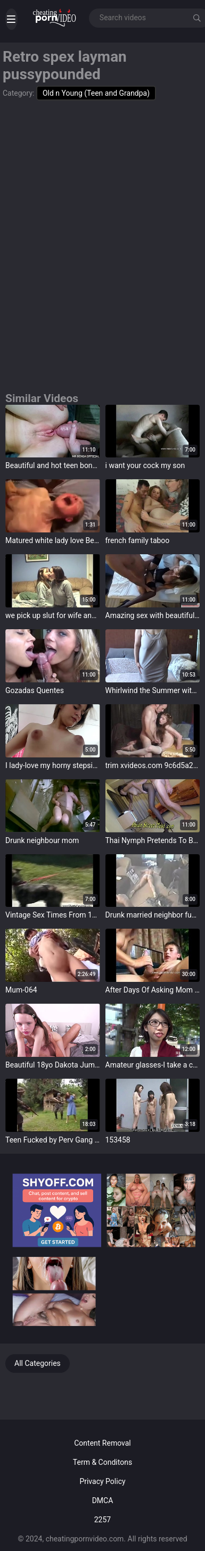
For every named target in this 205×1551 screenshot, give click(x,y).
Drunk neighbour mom (42, 840)
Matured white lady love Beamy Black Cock (52, 540)
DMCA (102, 1500)
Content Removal (102, 1443)
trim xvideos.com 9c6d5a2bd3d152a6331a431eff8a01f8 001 (152, 765)
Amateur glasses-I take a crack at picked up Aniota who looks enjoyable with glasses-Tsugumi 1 (152, 1065)
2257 (102, 1519)
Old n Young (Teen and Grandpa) (96, 93)
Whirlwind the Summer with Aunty (152, 690)
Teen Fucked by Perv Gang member (52, 1140)
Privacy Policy (102, 1481)
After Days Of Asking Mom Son (152, 990)
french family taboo (137, 540)
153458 (117, 1140)
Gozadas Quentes (34, 690)
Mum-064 (21, 990)
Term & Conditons (102, 1462)
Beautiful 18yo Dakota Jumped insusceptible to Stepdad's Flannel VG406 (52, 1065)
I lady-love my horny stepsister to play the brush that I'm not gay (52, 765)
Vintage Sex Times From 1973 (52, 915)
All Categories (37, 1363)
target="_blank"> (52, 431)
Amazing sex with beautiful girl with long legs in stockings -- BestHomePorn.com (152, 615)
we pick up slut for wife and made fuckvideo (52, 615)
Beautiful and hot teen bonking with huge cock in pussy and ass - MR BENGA (52, 465)
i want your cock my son (145, 465)
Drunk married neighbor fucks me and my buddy (152, 915)
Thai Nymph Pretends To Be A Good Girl (152, 840)
